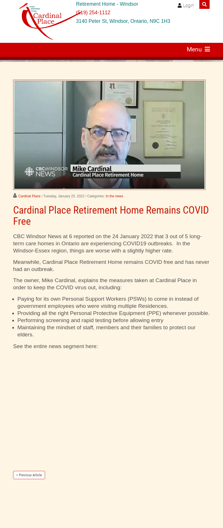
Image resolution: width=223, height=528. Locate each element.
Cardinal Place (29, 196)
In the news (114, 196)
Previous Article (30, 475)
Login (188, 5)
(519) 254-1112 (93, 12)
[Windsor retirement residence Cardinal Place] (42, 21)
